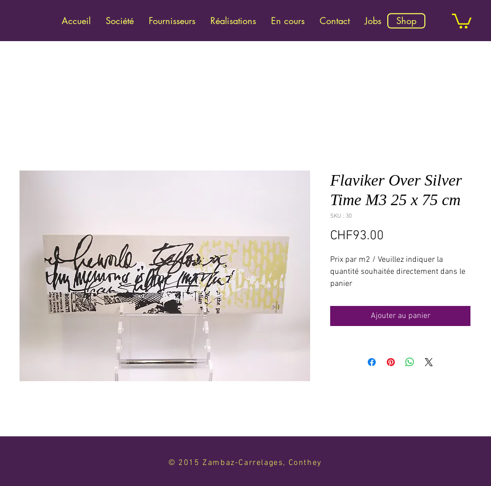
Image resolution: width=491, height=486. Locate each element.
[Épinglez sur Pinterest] (391, 362)
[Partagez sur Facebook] (372, 362)
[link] (461, 20)
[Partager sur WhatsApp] (410, 362)
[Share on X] (429, 362)
